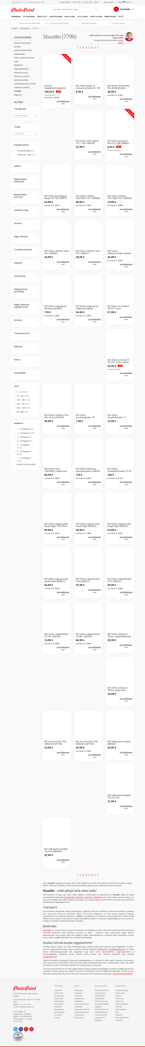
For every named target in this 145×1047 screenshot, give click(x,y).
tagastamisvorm (50, 956)
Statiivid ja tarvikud (22, 87)
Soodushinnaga (25, 150)
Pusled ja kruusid (101, 1001)
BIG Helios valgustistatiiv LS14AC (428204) (88, 635)
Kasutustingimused (81, 1012)
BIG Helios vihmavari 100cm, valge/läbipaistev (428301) (119, 635)
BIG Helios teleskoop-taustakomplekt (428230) (88, 470)
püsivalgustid (68, 897)
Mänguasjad (110, 16)
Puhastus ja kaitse (21, 76)
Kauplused (87, 2)
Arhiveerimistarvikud (22, 43)
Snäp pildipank (120, 1009)
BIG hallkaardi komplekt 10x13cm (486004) (56, 850)
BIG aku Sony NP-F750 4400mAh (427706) (55, 742)
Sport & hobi (96, 16)
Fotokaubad (29, 16)
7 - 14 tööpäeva (24, 459)
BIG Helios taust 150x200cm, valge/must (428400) (55, 470)
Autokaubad (58, 1004)
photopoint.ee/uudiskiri (122, 973)
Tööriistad (57, 1007)
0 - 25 (22, 392)
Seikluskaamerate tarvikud (25, 83)
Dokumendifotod (101, 1012)
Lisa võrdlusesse (63, 101)
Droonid (57, 1018)
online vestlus (121, 41)
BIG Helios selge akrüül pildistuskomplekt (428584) (87, 307)
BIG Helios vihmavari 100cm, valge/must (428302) (117, 689)
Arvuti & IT (42, 16)
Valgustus (18, 95)
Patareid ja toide (21, 72)
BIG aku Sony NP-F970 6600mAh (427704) (87, 742)
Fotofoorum (119, 999)
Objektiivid (18, 65)
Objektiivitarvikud (21, 69)
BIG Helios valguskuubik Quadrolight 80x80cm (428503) (56, 580)
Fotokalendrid (100, 996)
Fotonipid (118, 1007)
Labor (16, 61)
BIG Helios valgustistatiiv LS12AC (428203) (56, 635)
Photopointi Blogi (121, 990)
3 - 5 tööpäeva (24, 441)
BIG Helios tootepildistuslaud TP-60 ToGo (119, 470)
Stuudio (17, 91)
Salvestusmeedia (21, 80)
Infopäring (78, 993)
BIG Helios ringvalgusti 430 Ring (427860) (55, 307)
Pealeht (14, 28)
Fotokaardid (99, 999)
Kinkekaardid (19, 54)
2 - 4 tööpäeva (24, 437)
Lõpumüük (78, 1007)
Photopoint (24, 9)
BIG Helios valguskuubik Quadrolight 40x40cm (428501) (88, 525)
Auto (121, 16)
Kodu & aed (70, 16)
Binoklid (17, 46)
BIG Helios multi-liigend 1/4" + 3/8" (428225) (87, 142)
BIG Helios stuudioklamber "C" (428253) (116, 416)
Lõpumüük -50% (26, 154)
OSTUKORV (125, 9)
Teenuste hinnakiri (102, 990)
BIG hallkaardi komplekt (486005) (119, 742)
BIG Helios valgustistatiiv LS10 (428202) (119, 580)
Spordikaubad (59, 1012)
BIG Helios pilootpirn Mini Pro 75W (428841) (118, 142)
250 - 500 (23, 404)
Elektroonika (55, 16)
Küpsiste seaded (121, 1004)
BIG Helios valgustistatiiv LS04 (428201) (88, 580)
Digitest (118, 996)
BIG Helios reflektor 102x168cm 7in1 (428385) (88, 197)
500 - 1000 (23, 408)
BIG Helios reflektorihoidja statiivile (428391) (119, 252)
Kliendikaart (78, 1001)
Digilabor (98, 1007)
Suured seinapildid (102, 1004)
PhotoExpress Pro (102, 1009)
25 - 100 (23, 396)
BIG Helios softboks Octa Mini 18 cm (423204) (56, 416)
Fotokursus (119, 1001)
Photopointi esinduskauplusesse (111, 949)
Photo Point (26, 988)
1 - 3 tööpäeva (25, 433)
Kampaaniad (65, 2)
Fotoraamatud (100, 993)
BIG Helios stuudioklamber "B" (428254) (85, 416)
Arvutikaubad (59, 996)
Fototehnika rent (101, 1015)
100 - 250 (23, 400)
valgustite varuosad (83, 897)
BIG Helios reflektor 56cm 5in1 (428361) (88, 252)
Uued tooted (79, 1018)
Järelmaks (47, 930)
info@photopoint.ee (26, 1007)
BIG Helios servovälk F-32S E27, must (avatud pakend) (118, 361)
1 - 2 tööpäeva (25, 429)
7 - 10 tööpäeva (24, 452)
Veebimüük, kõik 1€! (82, 1009)
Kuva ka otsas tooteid (26, 464)
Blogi (96, 2)
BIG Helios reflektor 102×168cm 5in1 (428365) (119, 197)
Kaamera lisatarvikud (22, 50)
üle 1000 (23, 412)
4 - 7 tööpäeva (23, 446)
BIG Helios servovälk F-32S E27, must (118, 307)
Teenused (77, 2)
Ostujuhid (118, 1015)
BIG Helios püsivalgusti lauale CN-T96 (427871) (55, 197)
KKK (117, 1012)
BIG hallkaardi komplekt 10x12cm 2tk (119, 796)
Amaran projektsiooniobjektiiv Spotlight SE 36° (55, 87)
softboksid (97, 897)
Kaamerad (16, 16)
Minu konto (110, 2)
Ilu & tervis (82, 16)
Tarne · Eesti (125, 2)
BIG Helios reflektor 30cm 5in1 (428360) (56, 252)
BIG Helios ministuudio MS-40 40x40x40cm (118, 87)
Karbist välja (119, 993)
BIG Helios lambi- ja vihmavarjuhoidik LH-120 (88, 87)
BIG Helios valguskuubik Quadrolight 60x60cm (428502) (119, 525)
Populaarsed (79, 1015)
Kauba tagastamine (81, 1004)
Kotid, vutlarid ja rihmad (24, 57)
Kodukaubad (59, 1001)
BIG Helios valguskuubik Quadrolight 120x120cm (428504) (56, 525)
